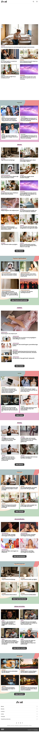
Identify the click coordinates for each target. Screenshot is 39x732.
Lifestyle (3, 716)
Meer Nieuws (19, 251)
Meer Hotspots (19, 694)
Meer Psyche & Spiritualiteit (19, 300)
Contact (30, 725)
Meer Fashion (19, 366)
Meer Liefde (19, 415)
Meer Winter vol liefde (20, 648)
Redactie (8, 725)
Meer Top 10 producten (19, 599)
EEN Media (36, 729)
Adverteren (17, 725)
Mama (2, 706)
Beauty (2, 709)
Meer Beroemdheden (19, 556)
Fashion (3, 711)
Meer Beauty (19, 464)
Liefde (2, 714)
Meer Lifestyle (19, 511)
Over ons (12, 725)
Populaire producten (5, 719)
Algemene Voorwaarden (23, 725)
